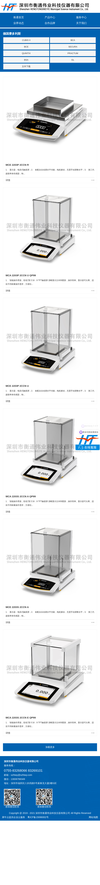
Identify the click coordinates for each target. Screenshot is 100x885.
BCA (73, 40)
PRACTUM (73, 53)
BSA (26, 60)
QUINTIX (26, 53)
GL (72, 60)
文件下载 (26, 66)
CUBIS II (26, 40)
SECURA (72, 46)
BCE (26, 46)
